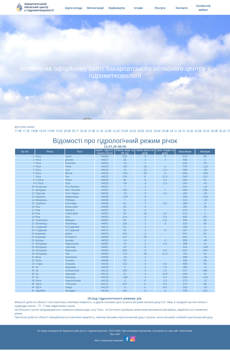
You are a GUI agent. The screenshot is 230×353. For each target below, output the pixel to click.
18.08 (34, 131)
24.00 (140, 131)
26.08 (214, 131)
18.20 (42, 131)
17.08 (18, 131)
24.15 (181, 131)
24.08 (165, 131)
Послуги (160, 8)
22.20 (116, 131)
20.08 (67, 131)
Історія (138, 8)
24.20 (189, 131)
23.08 (124, 131)
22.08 (108, 131)
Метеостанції (95, 8)
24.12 (173, 131)
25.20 (206, 131)
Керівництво (117, 8)
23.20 (132, 131)
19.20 (59, 131)
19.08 (50, 131)
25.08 (197, 131)
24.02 (149, 131)
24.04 (157, 131)
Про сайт (115, 334)
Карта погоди (73, 8)
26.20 (222, 131)
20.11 (75, 131)
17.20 (26, 131)
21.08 (91, 131)
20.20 (83, 131)
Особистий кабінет (203, 8)
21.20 (99, 131)
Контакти (181, 8)
